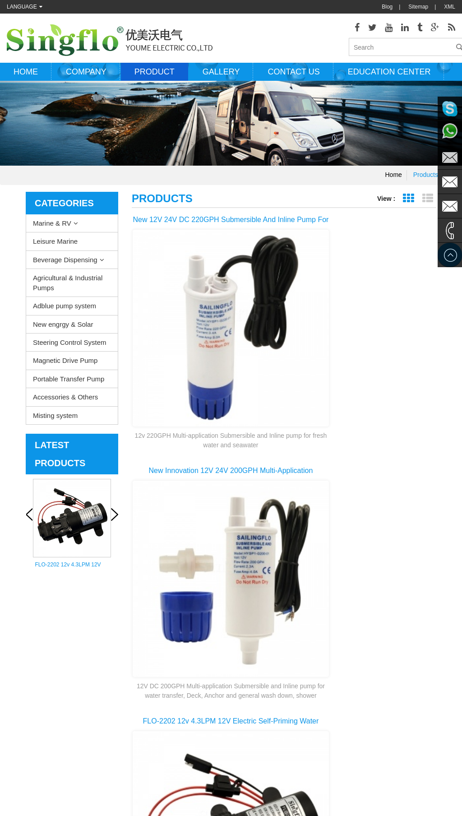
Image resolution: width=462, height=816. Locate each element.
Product (154, 78)
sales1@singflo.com (381, 703)
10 (383, 519)
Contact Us (20, 666)
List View (427, 205)
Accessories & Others (65, 403)
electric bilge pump (242, 653)
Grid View (408, 205)
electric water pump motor (251, 666)
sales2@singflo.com (381, 716)
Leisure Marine (55, 248)
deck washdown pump (246, 626)
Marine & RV (52, 229)
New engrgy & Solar (63, 330)
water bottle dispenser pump (254, 734)
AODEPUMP (199, 784)
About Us (18, 653)
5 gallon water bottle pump (251, 748)
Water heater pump (243, 639)
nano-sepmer (159, 784)
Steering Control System (69, 348)
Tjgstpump (287, 784)
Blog (387, 7)
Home (26, 78)
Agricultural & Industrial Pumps (67, 288)
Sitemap (418, 7)
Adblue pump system (64, 312)
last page (284, 535)
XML (449, 7)
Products (425, 181)
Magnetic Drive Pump (65, 367)
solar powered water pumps (253, 694)
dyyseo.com (317, 802)
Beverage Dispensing (65, 266)
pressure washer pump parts (254, 680)
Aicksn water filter (244, 784)
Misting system (55, 422)
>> (407, 519)
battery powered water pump (254, 707)
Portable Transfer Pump (68, 385)
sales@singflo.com (379, 689)
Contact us (293, 78)
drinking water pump (244, 721)
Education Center (389, 78)
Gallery (221, 78)
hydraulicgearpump (331, 784)
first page (171, 519)
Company (86, 78)
